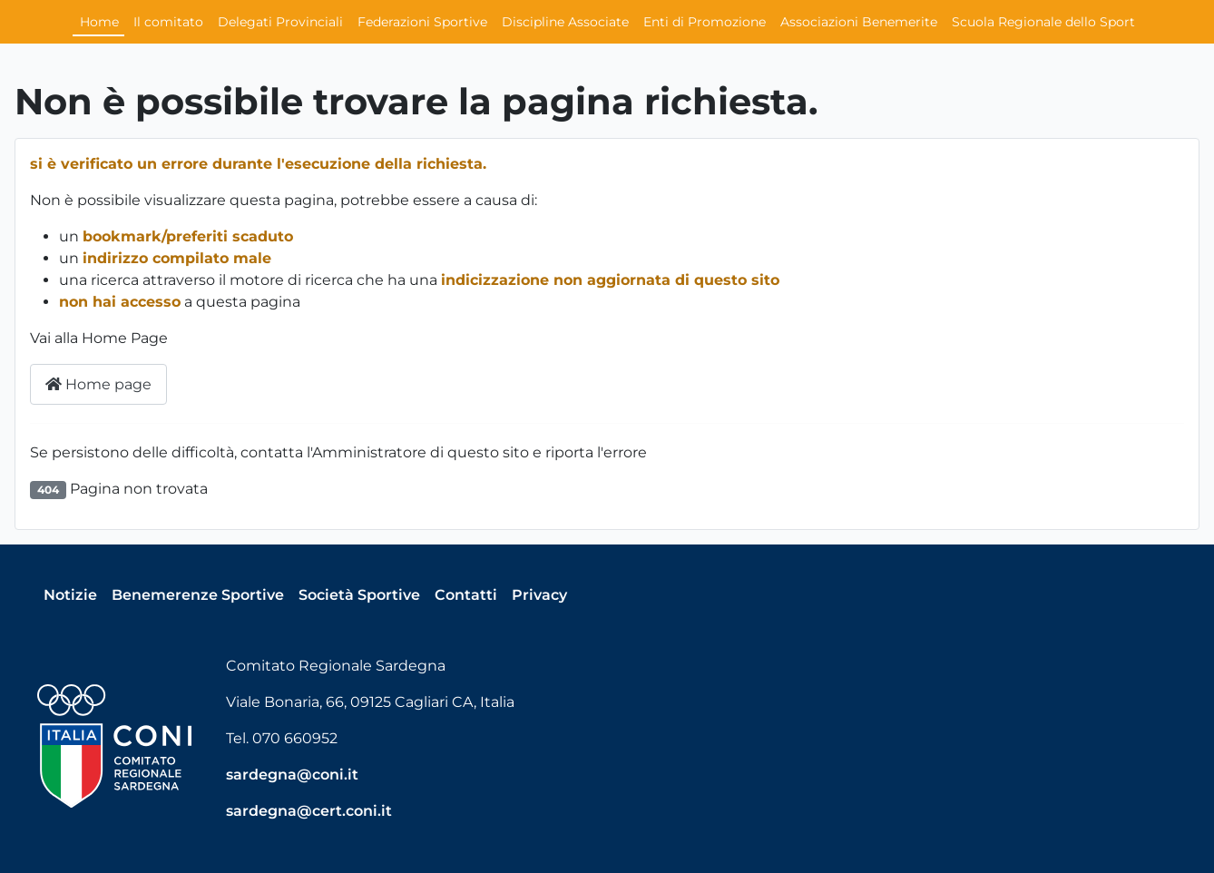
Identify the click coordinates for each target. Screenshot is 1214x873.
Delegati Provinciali (280, 22)
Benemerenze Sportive (198, 594)
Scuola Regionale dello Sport (1043, 22)
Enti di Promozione (704, 22)
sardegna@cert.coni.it (309, 810)
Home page (98, 384)
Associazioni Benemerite (858, 22)
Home (99, 22)
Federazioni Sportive (422, 22)
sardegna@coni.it (292, 774)
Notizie (70, 594)
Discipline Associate (565, 22)
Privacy (539, 594)
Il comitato (168, 22)
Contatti (466, 594)
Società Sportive (359, 594)
